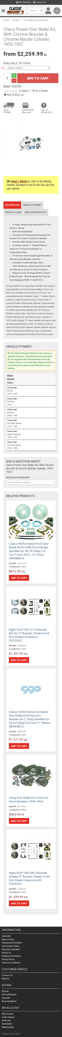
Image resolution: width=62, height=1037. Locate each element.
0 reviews (24, 90)
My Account (7, 1014)
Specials (6, 998)
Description (12, 204)
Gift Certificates (9, 994)
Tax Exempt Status (10, 946)
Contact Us (39, 2)
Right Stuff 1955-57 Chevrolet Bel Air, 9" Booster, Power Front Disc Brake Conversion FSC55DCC (29, 635)
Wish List (6, 1020)
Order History (8, 1017)
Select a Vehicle (19, 181)
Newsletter (7, 1024)
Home (6, 20)
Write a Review (40, 90)
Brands (5, 991)
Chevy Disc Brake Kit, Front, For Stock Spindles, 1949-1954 (29, 799)
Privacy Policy (8, 959)
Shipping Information (12, 942)
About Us (6, 952)
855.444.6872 (23, 2)
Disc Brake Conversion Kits (36, 20)
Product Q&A (13, 212)
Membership (8, 1027)
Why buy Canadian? (11, 949)
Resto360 (6, 936)
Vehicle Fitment (32, 204)
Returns (5, 978)
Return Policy (8, 939)
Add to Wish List (14, 95)
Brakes (16, 20)
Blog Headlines (9, 1001)
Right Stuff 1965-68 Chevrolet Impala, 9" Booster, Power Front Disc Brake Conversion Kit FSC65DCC (29, 878)
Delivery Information (11, 956)
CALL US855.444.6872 (46, 111)
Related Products (36, 212)
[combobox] (31, 482)
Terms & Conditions (11, 962)
